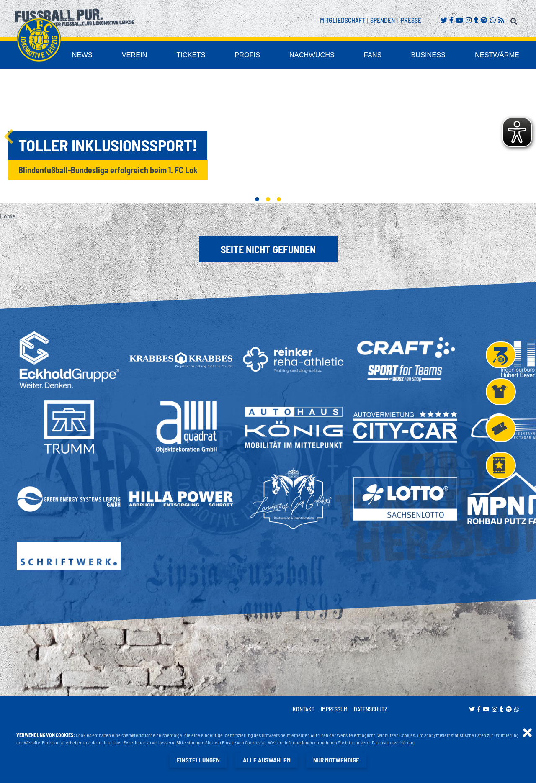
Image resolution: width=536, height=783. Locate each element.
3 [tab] (279, 200)
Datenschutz (370, 709)
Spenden (382, 20)
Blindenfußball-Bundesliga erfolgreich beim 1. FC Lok (108, 170)
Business (443, 56)
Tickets (235, 56)
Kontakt (303, 709)
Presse (411, 20)
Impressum (334, 709)
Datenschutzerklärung (393, 743)
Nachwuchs (341, 56)
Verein (184, 56)
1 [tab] (257, 200)
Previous (8, 137)
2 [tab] (268, 200)
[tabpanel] (268, 137)
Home (7, 216)
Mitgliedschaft (343, 20)
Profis (284, 56)
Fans (394, 56)
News (138, 56)
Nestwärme (502, 56)
